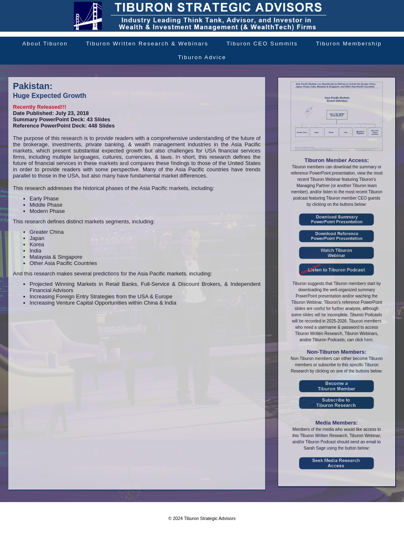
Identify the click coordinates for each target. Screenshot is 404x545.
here (368, 340)
